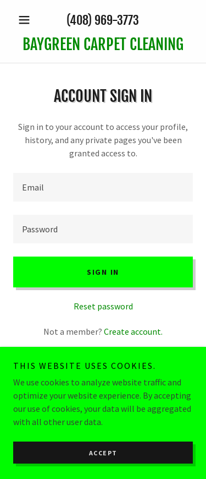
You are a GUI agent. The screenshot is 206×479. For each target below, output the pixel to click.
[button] (26, 20)
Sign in (103, 272)
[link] (103, 44)
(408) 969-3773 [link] (102, 20)
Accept (103, 453)
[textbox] (103, 187)
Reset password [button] (103, 306)
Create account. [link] (133, 331)
